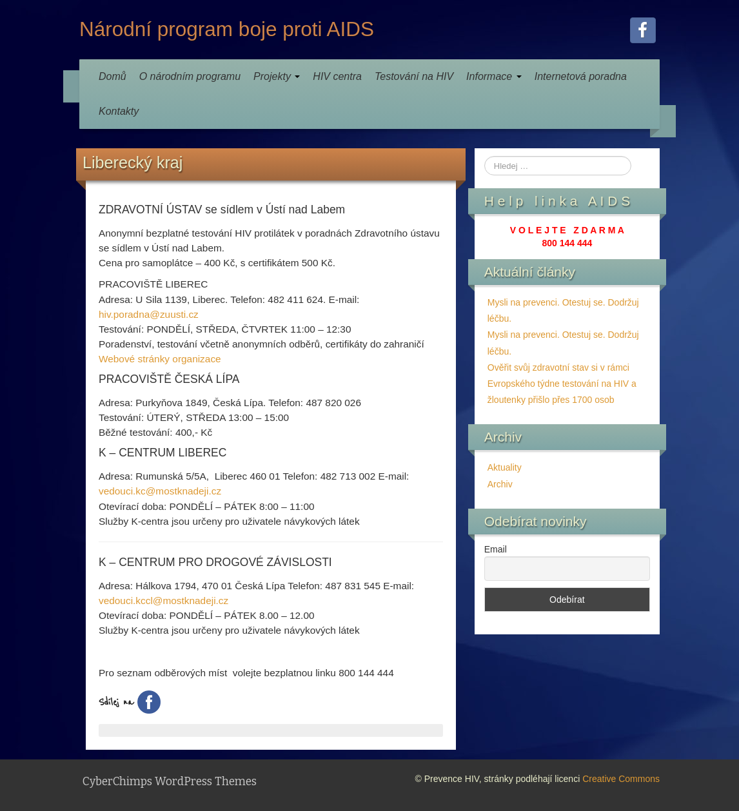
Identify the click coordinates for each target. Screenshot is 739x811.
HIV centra (337, 76)
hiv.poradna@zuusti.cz (149, 314)
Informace (494, 76)
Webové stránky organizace (160, 358)
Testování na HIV (414, 76)
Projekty (276, 76)
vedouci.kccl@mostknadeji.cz (163, 600)
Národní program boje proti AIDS (226, 29)
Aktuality (505, 467)
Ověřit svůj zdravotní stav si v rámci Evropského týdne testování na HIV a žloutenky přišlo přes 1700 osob (562, 383)
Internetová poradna (581, 76)
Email (495, 549)
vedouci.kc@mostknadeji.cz (160, 490)
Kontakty (119, 111)
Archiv (500, 484)
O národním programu (190, 76)
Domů (112, 76)
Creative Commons (621, 779)
